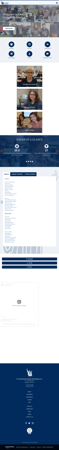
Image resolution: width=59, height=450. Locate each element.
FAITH (29, 411)
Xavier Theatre (8, 228)
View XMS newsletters (9, 210)
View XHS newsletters (9, 195)
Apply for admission (9, 185)
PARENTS (6, 174)
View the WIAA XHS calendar (11, 193)
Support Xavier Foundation (10, 201)
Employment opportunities (10, 237)
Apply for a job (8, 208)
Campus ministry (8, 231)
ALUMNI (29, 400)
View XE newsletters (9, 205)
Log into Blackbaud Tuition (10, 200)
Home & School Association (10, 218)
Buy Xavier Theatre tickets (10, 204)
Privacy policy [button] (32, 447)
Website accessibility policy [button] (22, 447)
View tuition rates (8, 203)
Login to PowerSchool (9, 186)
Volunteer (7, 190)
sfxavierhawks (18, 324)
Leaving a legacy (8, 225)
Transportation (8, 221)
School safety (7, 227)
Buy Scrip (7, 198)
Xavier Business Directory (10, 224)
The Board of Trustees (9, 242)
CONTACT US (29, 417)
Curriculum (7, 216)
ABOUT (29, 392)
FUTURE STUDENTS (30, 174)
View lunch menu (8, 188)
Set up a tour (7, 183)
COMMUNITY (29, 409)
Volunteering (7, 219)
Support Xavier (8, 192)
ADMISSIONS (29, 397)
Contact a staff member (10, 182)
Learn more (8, 28)
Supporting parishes (9, 222)
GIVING (29, 414)
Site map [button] (39, 447)
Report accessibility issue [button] (48, 447)
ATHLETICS (29, 406)
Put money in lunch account (11, 207)
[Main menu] (57, 2)
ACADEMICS (29, 394)
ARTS (29, 402)
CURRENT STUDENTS (17, 174)
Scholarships (7, 236)
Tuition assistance (8, 234)
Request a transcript (9, 189)
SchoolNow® (34, 442)
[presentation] (1, 151)
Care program (7, 233)
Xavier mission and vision (10, 240)
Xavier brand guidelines (10, 239)
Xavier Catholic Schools (8, 324)
